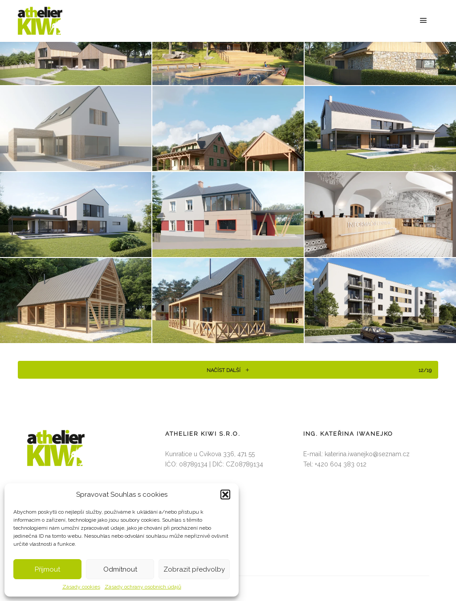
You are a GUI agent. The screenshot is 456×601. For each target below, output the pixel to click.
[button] (225, 494)
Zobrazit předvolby (194, 569)
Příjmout (47, 569)
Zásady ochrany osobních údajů (143, 587)
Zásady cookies (81, 587)
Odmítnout (120, 569)
